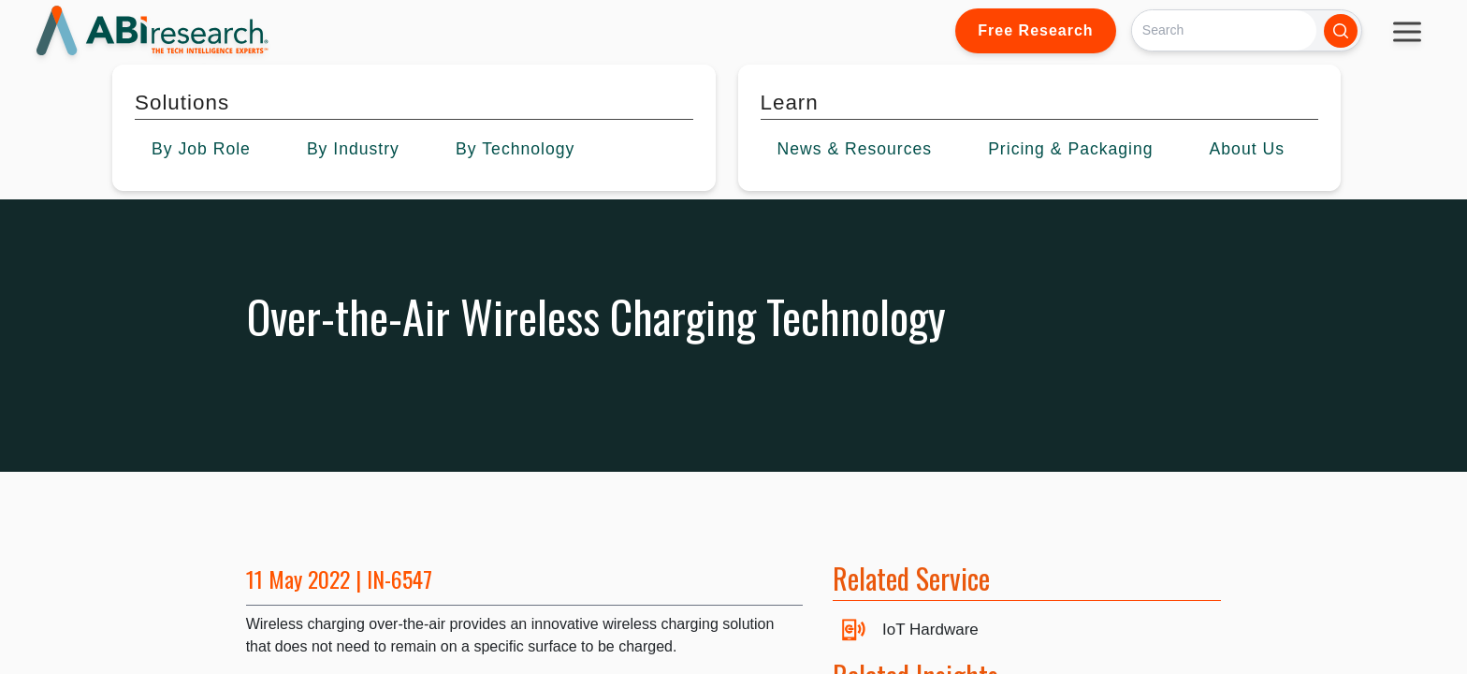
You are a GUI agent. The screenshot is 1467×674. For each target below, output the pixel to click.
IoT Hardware (930, 629)
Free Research (1035, 30)
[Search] (1224, 30)
